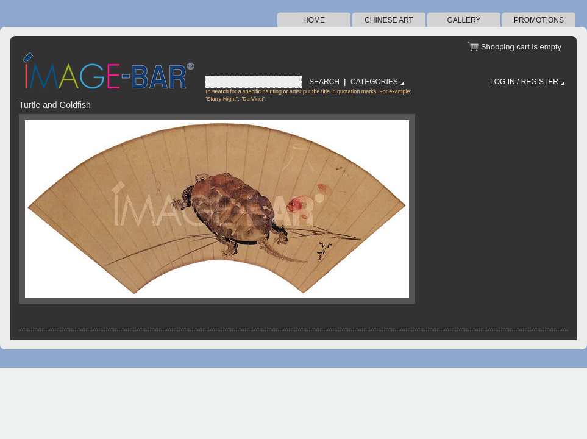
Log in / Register (524, 81)
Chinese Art (389, 20)
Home (314, 20)
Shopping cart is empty (521, 46)
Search (324, 81)
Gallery (463, 20)
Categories (374, 81)
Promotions (539, 20)
